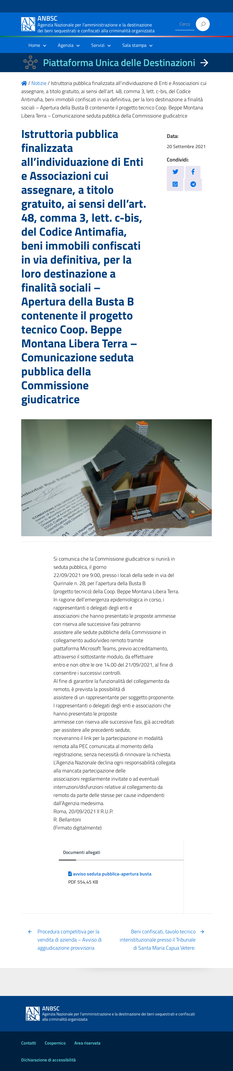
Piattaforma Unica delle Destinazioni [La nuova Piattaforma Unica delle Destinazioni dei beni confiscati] (119, 62)
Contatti (28, 1043)
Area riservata (87, 1043)
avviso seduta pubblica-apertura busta (109, 873)
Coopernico (55, 1043)
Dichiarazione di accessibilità (48, 1059)
